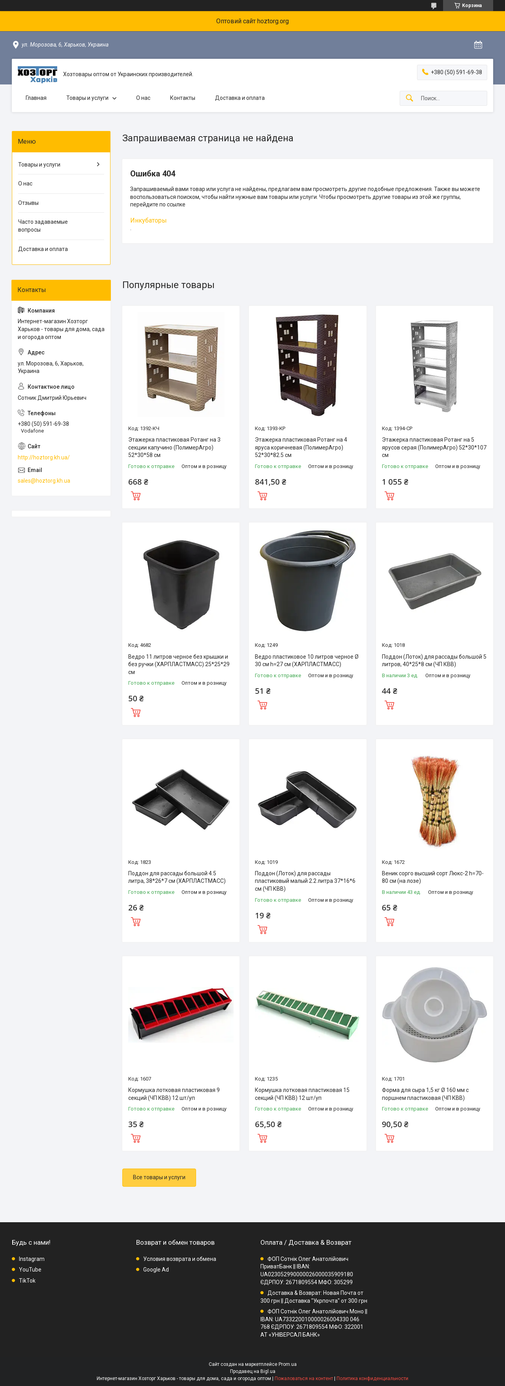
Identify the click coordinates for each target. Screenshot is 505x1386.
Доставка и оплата (240, 98)
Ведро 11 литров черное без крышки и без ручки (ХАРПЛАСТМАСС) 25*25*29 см (179, 664)
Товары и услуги (87, 98)
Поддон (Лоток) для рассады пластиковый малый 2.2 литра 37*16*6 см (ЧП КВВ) (305, 881)
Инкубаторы (148, 220)
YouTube (30, 1269)
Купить (135, 494)
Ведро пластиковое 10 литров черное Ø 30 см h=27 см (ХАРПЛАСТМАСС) (307, 661)
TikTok (27, 1280)
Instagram (32, 1259)
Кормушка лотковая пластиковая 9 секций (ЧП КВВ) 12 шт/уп (174, 1094)
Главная (36, 98)
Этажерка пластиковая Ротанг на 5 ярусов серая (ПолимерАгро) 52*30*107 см (434, 447)
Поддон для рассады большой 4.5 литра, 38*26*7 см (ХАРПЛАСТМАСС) (177, 877)
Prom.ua (288, 1364)
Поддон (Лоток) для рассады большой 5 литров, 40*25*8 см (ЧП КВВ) (434, 661)
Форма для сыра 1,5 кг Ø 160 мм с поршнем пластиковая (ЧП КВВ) (425, 1094)
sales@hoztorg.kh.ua (44, 481)
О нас (143, 98)
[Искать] (409, 98)
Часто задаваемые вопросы (43, 226)
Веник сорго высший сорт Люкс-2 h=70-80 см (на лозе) (433, 877)
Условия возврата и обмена (179, 1259)
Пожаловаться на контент (304, 1378)
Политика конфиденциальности (372, 1378)
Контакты (182, 98)
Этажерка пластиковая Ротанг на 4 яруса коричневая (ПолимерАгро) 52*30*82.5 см (301, 447)
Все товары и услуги (159, 1177)
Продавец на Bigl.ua (252, 1371)
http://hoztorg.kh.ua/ (44, 457)
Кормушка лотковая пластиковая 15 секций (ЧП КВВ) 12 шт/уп (302, 1094)
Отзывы (28, 203)
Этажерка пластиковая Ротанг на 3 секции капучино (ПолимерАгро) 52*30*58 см (174, 447)
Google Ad (156, 1269)
